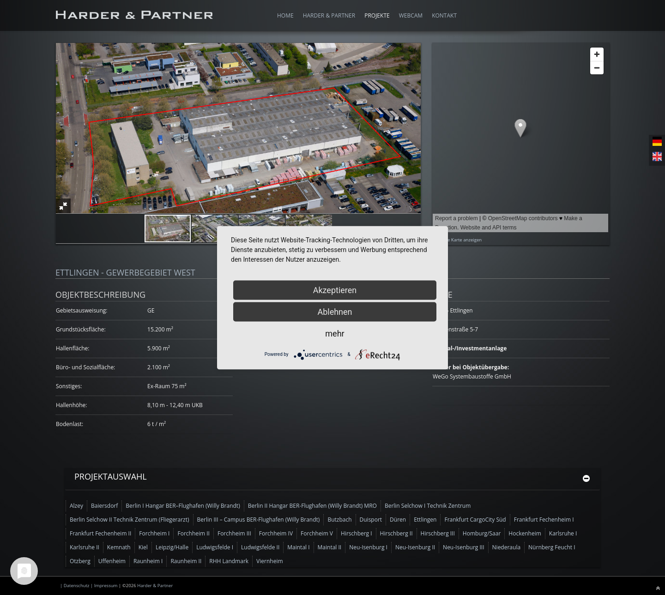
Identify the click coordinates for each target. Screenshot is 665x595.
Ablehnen (334, 311)
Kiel (143, 547)
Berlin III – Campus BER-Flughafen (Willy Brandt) (258, 519)
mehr (334, 333)
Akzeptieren (335, 289)
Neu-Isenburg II (415, 547)
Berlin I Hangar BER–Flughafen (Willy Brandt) (183, 506)
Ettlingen (425, 519)
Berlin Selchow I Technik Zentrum (428, 506)
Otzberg (80, 561)
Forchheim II (193, 533)
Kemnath (119, 547)
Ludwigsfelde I (214, 547)
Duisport (371, 519)
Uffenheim (112, 561)
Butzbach (339, 519)
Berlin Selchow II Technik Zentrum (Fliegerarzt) (129, 519)
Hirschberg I (356, 533)
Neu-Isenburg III (463, 547)
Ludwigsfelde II (260, 547)
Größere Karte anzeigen (457, 240)
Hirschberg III (438, 533)
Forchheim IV (276, 533)
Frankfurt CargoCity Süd (475, 519)
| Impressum (105, 586)
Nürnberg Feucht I (551, 547)
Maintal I (298, 547)
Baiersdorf (104, 506)
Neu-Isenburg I (368, 547)
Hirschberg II (396, 533)
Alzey (76, 506)
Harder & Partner (155, 586)
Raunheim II (185, 561)
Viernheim (269, 561)
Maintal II (330, 547)
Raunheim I (148, 561)
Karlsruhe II (84, 547)
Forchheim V (317, 533)
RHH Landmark (228, 561)
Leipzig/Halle (172, 547)
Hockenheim (524, 533)
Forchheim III (234, 533)
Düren (398, 519)
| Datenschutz (75, 586)
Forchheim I (154, 533)
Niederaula (506, 547)
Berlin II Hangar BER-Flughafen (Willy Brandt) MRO (312, 506)
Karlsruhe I (563, 533)
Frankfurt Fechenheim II (100, 533)
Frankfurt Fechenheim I (544, 519)
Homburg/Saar (482, 533)
